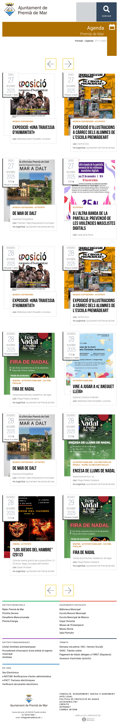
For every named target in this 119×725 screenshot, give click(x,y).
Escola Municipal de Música (74, 617)
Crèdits (64, 704)
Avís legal (66, 697)
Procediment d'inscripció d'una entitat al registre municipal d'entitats (27, 654)
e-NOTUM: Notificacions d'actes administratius (26, 676)
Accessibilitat (69, 702)
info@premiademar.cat (30, 717)
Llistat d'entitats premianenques (19, 646)
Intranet (65, 707)
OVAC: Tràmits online (71, 650)
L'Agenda (89, 41)
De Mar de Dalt (24, 213)
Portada (79, 41)
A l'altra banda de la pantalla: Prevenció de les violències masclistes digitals (94, 221)
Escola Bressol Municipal (73, 613)
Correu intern (68, 710)
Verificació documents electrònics (20, 684)
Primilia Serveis (10, 613)
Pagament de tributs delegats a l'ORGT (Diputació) (85, 654)
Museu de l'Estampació (72, 625)
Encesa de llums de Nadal (94, 471)
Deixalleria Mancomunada (15, 617)
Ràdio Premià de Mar (13, 609)
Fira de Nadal (24, 389)
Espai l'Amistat (67, 621)
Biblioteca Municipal (70, 609)
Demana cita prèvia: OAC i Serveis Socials (81, 646)
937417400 (29, 715)
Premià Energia (10, 621)
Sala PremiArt (67, 632)
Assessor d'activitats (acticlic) (75, 658)
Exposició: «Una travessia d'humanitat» (34, 130)
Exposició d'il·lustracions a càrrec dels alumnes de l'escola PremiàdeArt (94, 132)
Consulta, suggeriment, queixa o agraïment (87, 694)
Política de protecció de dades (79, 699)
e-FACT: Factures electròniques (18, 680)
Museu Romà (66, 629)
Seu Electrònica (10, 672)
